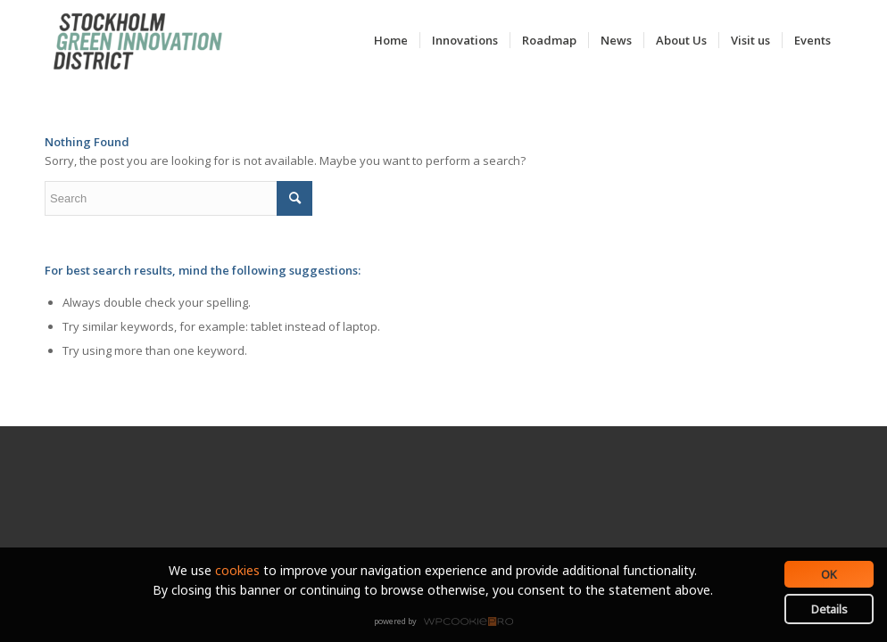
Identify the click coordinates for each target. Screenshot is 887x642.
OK (829, 574)
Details (829, 609)
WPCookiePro (448, 622)
